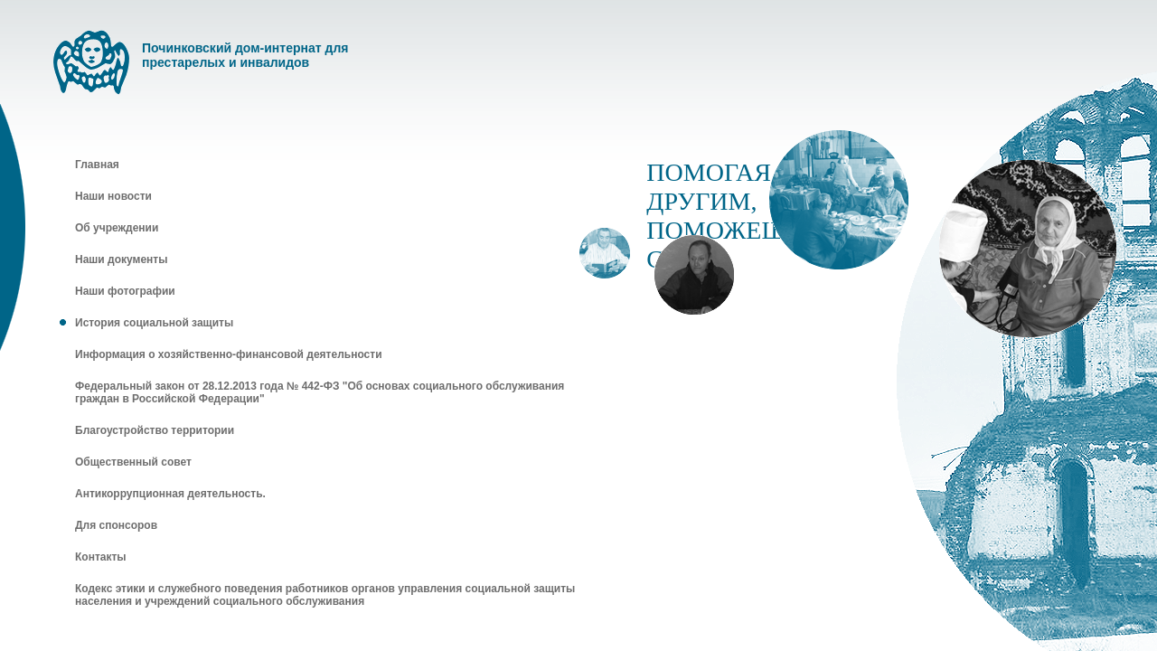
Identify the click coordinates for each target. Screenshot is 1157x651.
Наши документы (121, 259)
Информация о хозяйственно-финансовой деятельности (228, 354)
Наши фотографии (125, 291)
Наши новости (113, 196)
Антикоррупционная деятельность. (170, 493)
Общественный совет (133, 462)
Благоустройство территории (154, 430)
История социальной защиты (154, 322)
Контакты (101, 557)
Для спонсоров (116, 525)
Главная (97, 164)
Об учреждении (116, 228)
